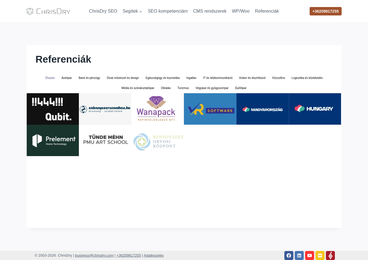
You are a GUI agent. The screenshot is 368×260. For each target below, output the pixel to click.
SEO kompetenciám (168, 11)
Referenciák (267, 11)
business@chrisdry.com (94, 255)
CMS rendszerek (210, 11)
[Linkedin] (299, 255)
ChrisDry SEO (103, 11)
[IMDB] (320, 255)
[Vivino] (330, 255)
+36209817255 (325, 11)
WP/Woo (241, 11)
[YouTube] (309, 255)
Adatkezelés (154, 255)
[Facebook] (288, 255)
